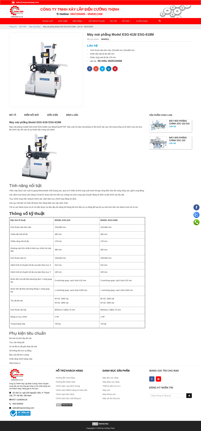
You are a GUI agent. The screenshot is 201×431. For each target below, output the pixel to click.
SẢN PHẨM (74, 21)
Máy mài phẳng (34, 26)
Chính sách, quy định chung (68, 385)
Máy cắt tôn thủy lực (111, 398)
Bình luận (72, 114)
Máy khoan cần (109, 393)
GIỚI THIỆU (61, 21)
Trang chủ (13, 26)
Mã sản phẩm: (93, 38)
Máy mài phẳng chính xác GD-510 (179, 121)
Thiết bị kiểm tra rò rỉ (111, 385)
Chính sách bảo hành (65, 393)
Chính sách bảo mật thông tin (68, 398)
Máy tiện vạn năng (110, 377)
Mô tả (12, 114)
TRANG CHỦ (47, 21)
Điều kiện (52, 114)
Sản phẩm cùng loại (161, 114)
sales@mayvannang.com (25, 2)
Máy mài (106, 389)
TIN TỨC (108, 21)
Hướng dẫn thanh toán (65, 381)
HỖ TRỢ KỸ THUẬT (93, 21)
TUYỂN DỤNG (134, 21)
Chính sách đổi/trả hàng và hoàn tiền (71, 389)
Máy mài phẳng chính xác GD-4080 (178, 140)
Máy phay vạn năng (111, 381)
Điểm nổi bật (31, 114)
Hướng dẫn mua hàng (65, 377)
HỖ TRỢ (119, 21)
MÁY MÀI (22, 26)
